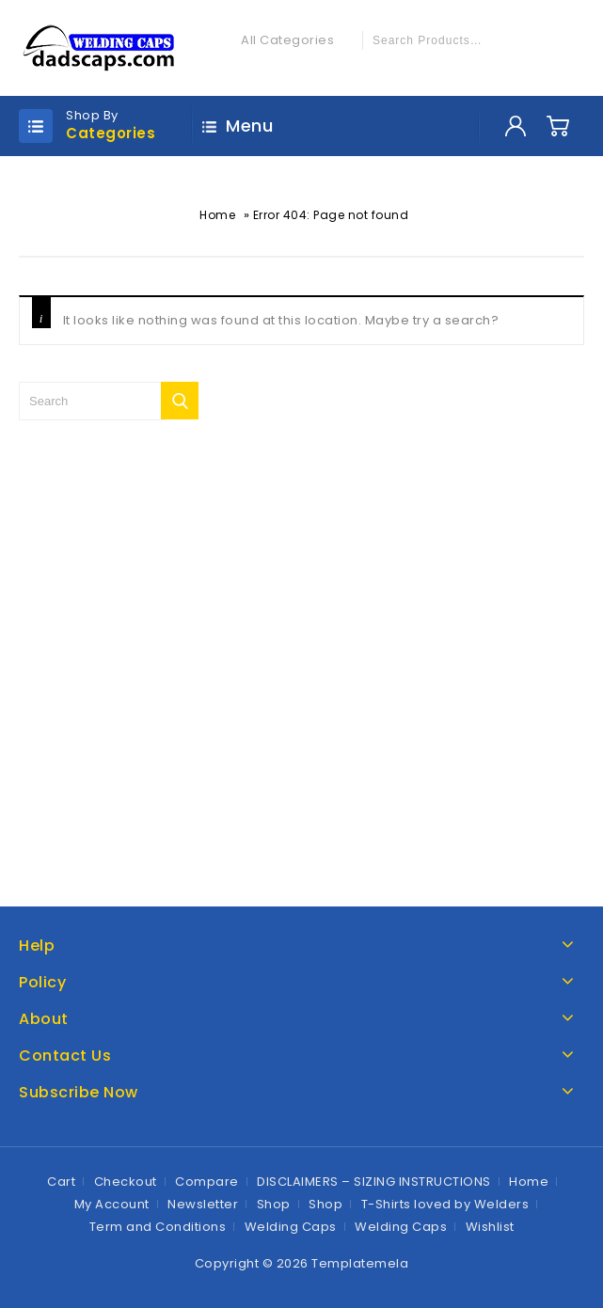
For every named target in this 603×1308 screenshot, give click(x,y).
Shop (274, 1204)
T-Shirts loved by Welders (445, 1204)
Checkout (125, 1181)
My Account (112, 1204)
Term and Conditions (158, 1227)
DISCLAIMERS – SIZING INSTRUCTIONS (374, 1181)
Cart (61, 1181)
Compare (207, 1181)
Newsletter (202, 1204)
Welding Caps (291, 1227)
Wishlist (490, 1227)
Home (217, 215)
